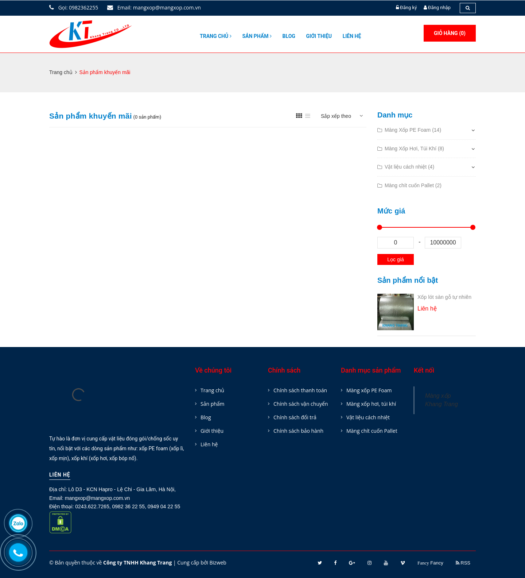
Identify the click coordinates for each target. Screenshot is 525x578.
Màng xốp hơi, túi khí (371, 403)
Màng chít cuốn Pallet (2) (413, 185)
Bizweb (217, 562)
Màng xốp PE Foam (369, 390)
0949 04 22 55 (164, 506)
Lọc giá (395, 259)
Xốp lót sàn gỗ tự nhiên (444, 297)
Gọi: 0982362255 (73, 7)
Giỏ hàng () (450, 33)
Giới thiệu (319, 36)
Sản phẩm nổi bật (407, 280)
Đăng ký (408, 7)
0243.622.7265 (92, 506)
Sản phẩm (257, 36)
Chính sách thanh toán (300, 390)
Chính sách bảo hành (298, 430)
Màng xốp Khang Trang (441, 400)
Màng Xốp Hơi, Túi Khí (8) (414, 148)
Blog (289, 36)
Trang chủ (216, 36)
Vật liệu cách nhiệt (368, 417)
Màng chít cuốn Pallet (371, 430)
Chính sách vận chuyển (300, 403)
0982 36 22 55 (128, 506)
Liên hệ (352, 36)
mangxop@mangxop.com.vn (97, 498)
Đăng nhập (439, 7)
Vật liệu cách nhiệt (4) (409, 167)
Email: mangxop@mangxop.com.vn (154, 7)
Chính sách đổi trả (294, 417)
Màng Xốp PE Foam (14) (413, 130)
